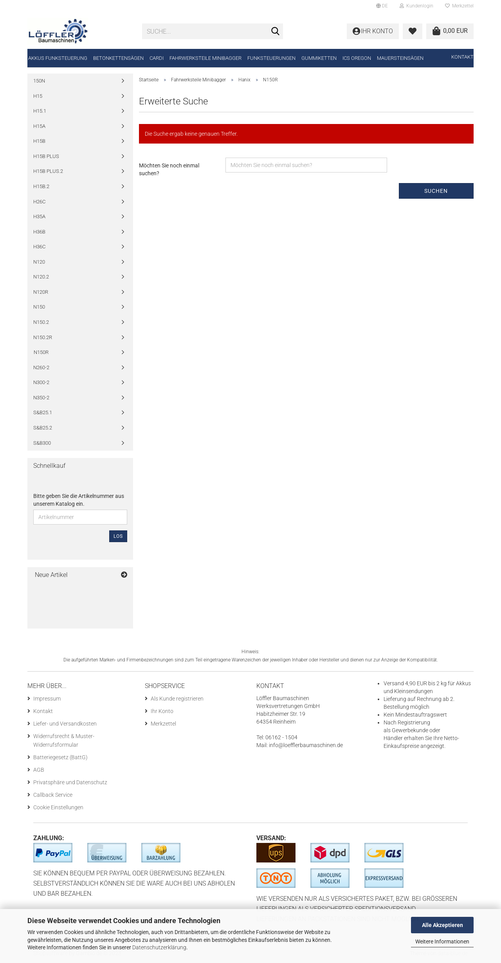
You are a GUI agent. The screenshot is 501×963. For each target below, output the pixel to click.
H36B (39, 232)
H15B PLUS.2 (48, 171)
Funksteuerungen (271, 58)
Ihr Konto (162, 711)
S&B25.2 (42, 428)
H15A (39, 126)
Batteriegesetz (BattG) (60, 757)
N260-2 (41, 367)
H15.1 (39, 111)
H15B (39, 141)
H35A (39, 216)
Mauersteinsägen (400, 58)
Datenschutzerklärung (159, 947)
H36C (39, 247)
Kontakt (462, 57)
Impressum (47, 698)
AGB (38, 770)
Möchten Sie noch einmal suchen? (169, 169)
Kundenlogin (416, 6)
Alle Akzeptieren (442, 925)
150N (39, 81)
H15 (37, 96)
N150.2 (41, 322)
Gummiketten (319, 58)
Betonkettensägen (118, 58)
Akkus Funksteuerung (57, 58)
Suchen (436, 191)
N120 (39, 262)
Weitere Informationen (442, 941)
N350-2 (41, 398)
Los (118, 536)
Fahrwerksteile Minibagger (205, 58)
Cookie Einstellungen (58, 807)
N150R (41, 352)
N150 (39, 307)
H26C (39, 202)
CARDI (157, 58)
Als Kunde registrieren (177, 698)
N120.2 (41, 277)
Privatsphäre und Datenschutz (70, 782)
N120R (40, 292)
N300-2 (41, 382)
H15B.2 (41, 186)
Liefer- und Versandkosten (65, 723)
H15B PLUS (46, 156)
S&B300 (42, 443)
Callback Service (52, 795)
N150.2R (42, 337)
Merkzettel (459, 6)
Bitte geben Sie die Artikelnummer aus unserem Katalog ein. (78, 500)
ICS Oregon (356, 58)
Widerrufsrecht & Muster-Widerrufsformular (63, 740)
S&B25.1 (42, 412)
